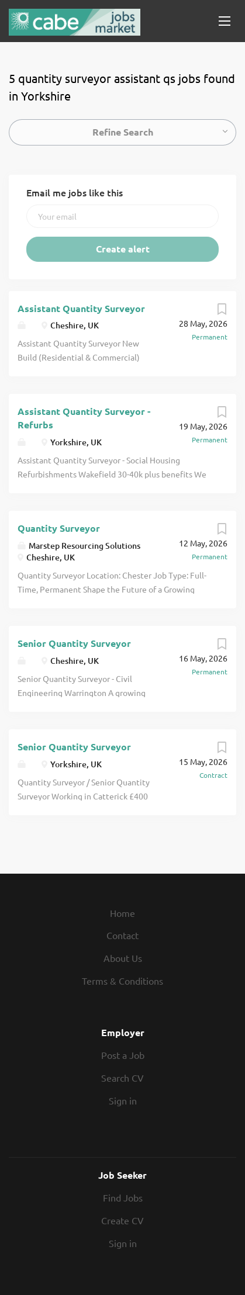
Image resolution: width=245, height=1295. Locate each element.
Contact (122, 935)
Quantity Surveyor (59, 528)
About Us (122, 958)
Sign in (123, 1100)
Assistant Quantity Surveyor (81, 308)
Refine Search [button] (122, 132)
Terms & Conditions (122, 980)
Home (122, 913)
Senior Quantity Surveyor (74, 643)
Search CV (122, 1077)
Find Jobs (123, 1197)
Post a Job (122, 1055)
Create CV (122, 1220)
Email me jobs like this (74, 192)
